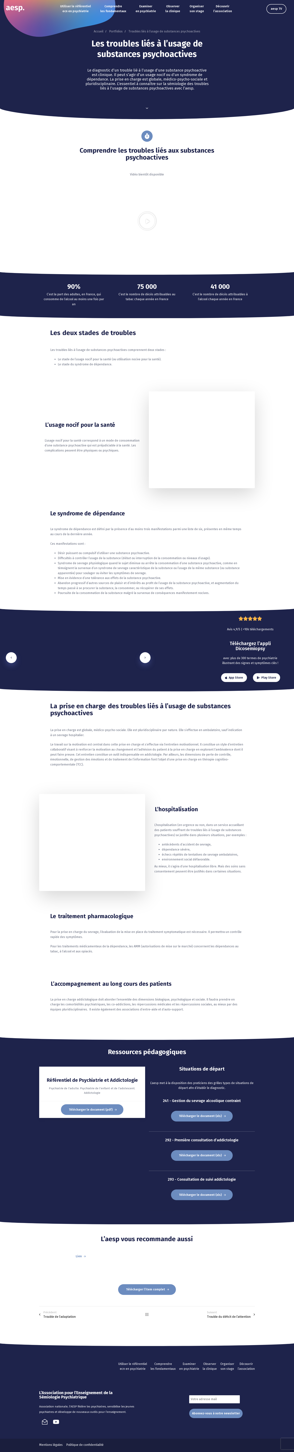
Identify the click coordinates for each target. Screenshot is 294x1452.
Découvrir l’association (222, 8)
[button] (147, 221)
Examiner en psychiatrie (146, 8)
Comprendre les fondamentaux (113, 8)
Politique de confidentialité (85, 1445)
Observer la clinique (172, 8)
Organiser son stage (197, 8)
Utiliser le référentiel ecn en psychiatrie (75, 8)
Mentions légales (51, 1445)
